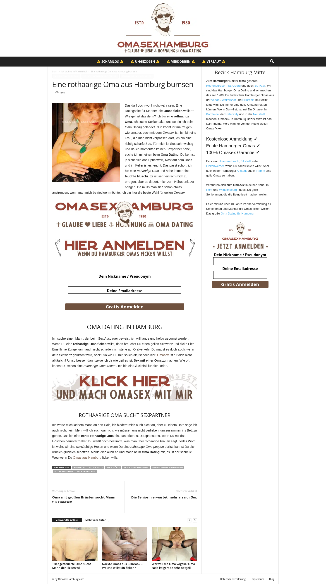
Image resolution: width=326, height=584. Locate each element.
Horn (209, 189)
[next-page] (195, 520)
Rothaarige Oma (64, 471)
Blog (271, 579)
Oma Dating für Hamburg (237, 213)
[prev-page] (189, 520)
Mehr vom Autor (95, 520)
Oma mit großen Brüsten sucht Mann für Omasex (83, 499)
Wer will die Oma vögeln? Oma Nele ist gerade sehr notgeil (173, 566)
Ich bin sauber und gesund (167, 467)
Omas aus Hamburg (87, 457)
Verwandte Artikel (67, 520)
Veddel (215, 100)
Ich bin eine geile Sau (66, 76)
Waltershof (229, 100)
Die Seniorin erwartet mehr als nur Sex (164, 497)
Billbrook (248, 100)
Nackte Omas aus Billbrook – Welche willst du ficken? (122, 566)
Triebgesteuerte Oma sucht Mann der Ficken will (71, 566)
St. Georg (234, 85)
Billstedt (245, 161)
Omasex (163, 355)
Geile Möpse (113, 467)
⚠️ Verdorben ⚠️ (180, 61)
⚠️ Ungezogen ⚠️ (145, 61)
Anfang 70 (79, 467)
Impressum (257, 579)
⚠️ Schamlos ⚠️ (110, 61)
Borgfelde (212, 114)
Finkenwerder (215, 166)
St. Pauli (259, 85)
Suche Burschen (86, 471)
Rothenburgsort (216, 85)
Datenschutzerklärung (233, 579)
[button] (272, 62)
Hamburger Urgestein (136, 467)
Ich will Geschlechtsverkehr (100, 76)
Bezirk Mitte (96, 467)
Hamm (260, 170)
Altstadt (242, 170)
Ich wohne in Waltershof (74, 71)
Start (54, 71)
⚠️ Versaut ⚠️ (213, 61)
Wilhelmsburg (228, 189)
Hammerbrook (229, 161)
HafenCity (231, 114)
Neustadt (259, 114)
